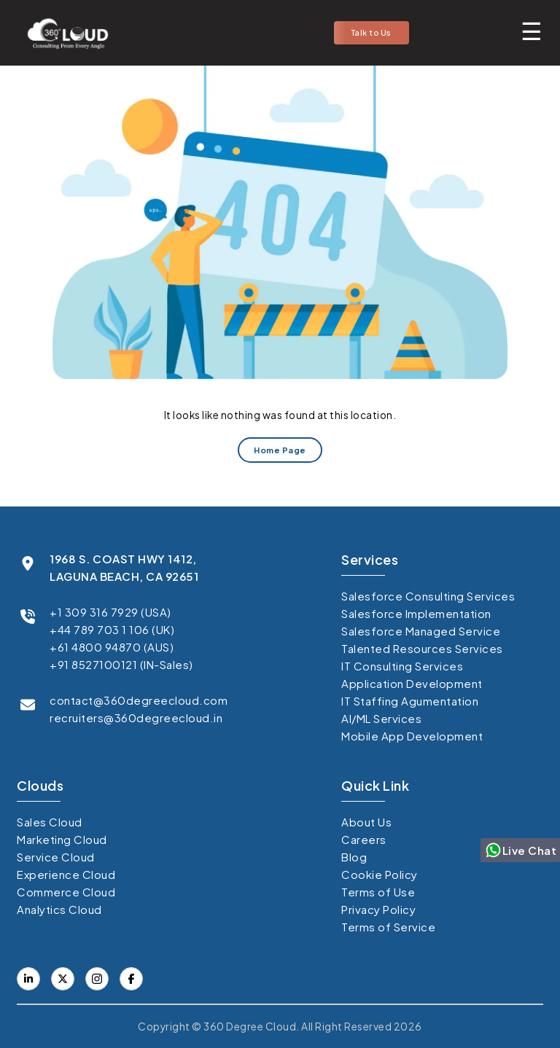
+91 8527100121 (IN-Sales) (121, 664)
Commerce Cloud (66, 892)
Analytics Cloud (59, 909)
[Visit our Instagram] (97, 978)
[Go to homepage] (63, 33)
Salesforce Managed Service (420, 631)
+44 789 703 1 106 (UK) (112, 629)
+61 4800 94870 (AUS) (112, 647)
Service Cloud (56, 857)
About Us (366, 822)
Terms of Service (388, 927)
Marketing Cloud (62, 839)
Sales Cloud (49, 822)
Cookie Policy (379, 874)
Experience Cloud (66, 874)
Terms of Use (378, 892)
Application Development (412, 683)
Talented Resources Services (422, 648)
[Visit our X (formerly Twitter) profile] (131, 978)
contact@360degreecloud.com (139, 700)
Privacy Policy (378, 909)
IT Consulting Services (402, 666)
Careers (363, 839)
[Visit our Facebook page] (62, 978)
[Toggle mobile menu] (532, 30)
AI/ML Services (381, 718)
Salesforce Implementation (416, 613)
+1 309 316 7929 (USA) (110, 612)
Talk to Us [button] (371, 32)
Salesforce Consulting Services (428, 596)
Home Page (280, 450)
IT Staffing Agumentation (409, 701)
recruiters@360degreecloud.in (136, 717)
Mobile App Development (412, 736)
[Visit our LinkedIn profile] (28, 978)
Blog (354, 857)
